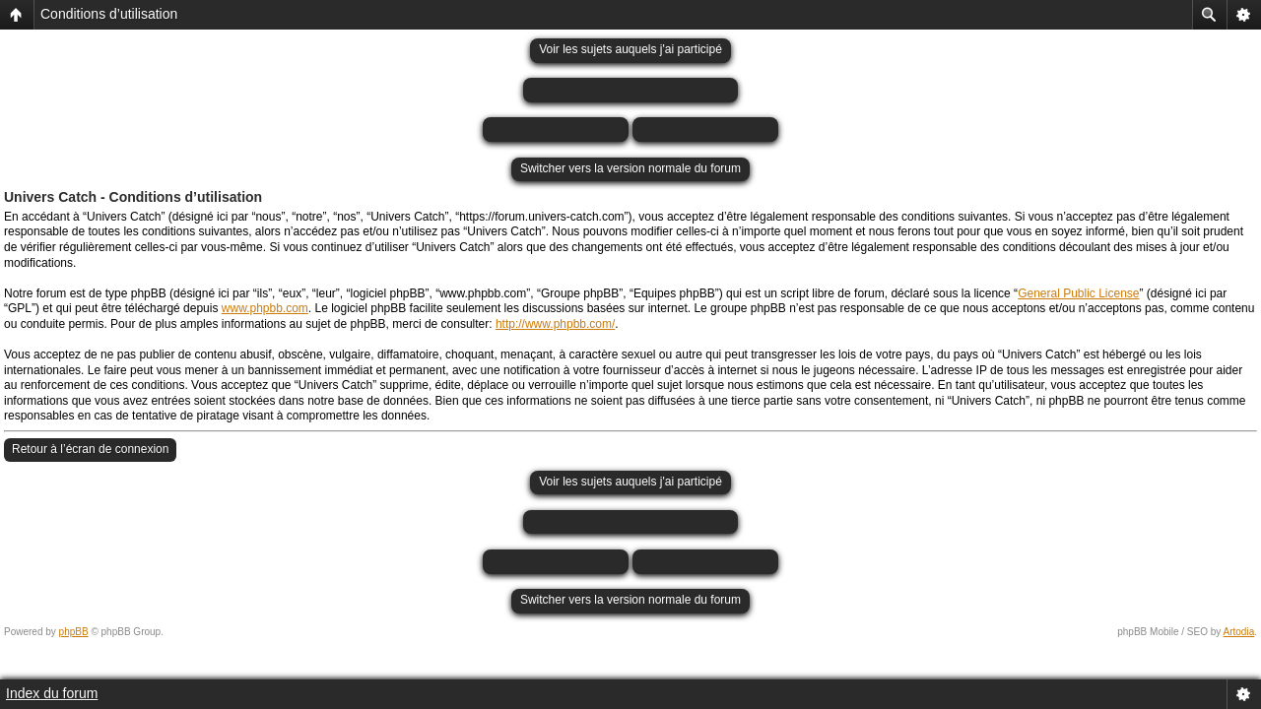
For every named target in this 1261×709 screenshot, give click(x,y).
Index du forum (52, 693)
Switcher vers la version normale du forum (630, 168)
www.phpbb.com (265, 308)
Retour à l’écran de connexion (90, 449)
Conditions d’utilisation (108, 14)
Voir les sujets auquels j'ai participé (630, 49)
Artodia (1239, 631)
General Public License (1078, 293)
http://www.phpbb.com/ (555, 324)
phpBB (74, 631)
